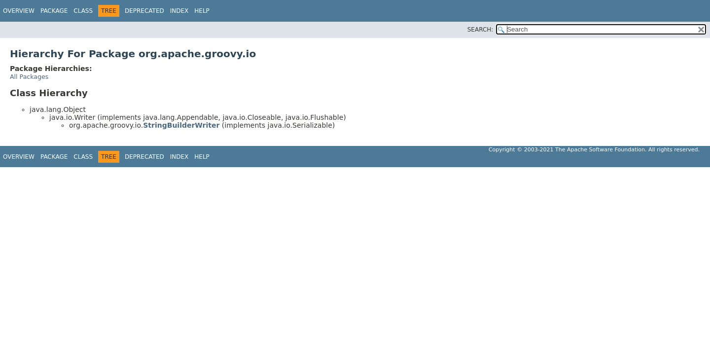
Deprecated (144, 10)
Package (54, 10)
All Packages (29, 76)
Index (179, 10)
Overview (19, 10)
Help (202, 10)
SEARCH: (480, 29)
